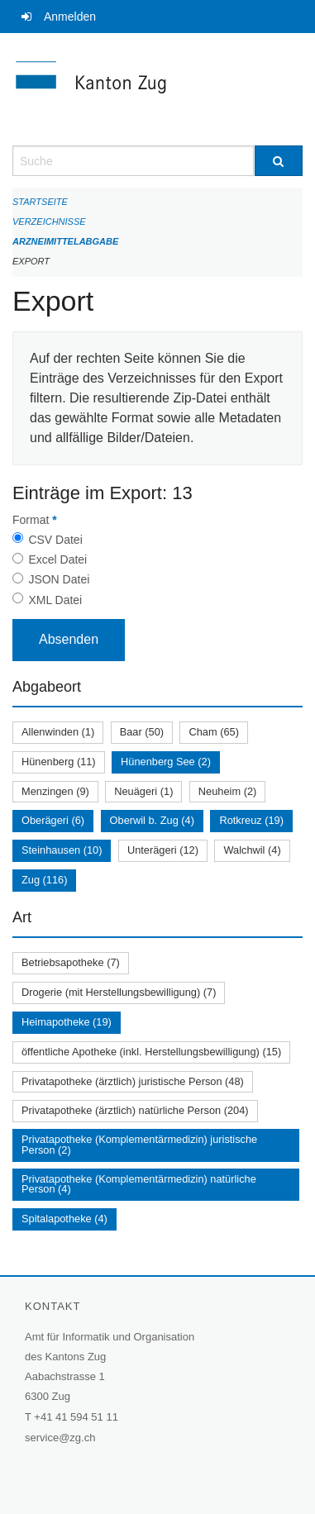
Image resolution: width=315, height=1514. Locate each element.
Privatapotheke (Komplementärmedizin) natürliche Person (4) (138, 1184)
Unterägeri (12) (162, 850)
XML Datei (55, 600)
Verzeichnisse (49, 221)
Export (31, 261)
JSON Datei (58, 579)
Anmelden (70, 16)
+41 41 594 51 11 (76, 1417)
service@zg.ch (60, 1437)
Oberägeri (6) (52, 820)
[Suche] (279, 160)
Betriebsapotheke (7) (70, 962)
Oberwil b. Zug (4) (152, 820)
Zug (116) (44, 880)
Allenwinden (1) (57, 732)
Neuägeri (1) (143, 791)
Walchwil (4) (251, 850)
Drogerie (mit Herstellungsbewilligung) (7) (118, 992)
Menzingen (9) (55, 791)
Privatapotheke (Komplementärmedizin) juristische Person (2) (139, 1144)
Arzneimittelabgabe (65, 241)
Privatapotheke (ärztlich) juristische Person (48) (132, 1081)
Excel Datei (57, 559)
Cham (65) (213, 732)
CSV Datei (55, 539)
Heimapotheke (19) (66, 1022)
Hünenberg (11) (58, 761)
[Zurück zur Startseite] (157, 89)
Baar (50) (142, 732)
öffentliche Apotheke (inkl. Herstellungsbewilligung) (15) (151, 1051)
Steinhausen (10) (61, 850)
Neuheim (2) (227, 791)
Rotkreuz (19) (251, 820)
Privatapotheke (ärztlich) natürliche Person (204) (135, 1110)
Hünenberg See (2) (166, 761)
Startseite (40, 202)
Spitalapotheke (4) (64, 1218)
